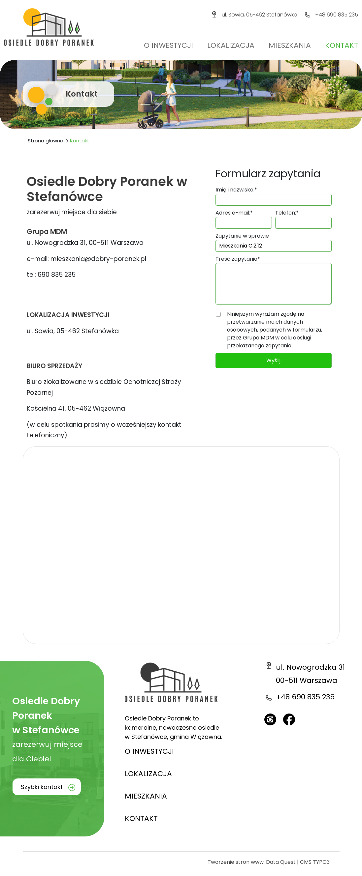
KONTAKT (141, 818)
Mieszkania (290, 45)
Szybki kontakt (42, 787)
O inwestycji (168, 45)
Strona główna (45, 140)
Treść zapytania (237, 259)
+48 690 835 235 (336, 14)
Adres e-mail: (234, 213)
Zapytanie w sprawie (242, 236)
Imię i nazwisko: (236, 189)
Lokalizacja (230, 45)
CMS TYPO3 (315, 862)
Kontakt (341, 45)
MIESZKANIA (146, 796)
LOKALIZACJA (148, 774)
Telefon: (287, 213)
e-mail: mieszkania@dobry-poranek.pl (86, 258)
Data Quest (281, 862)
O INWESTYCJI (149, 751)
